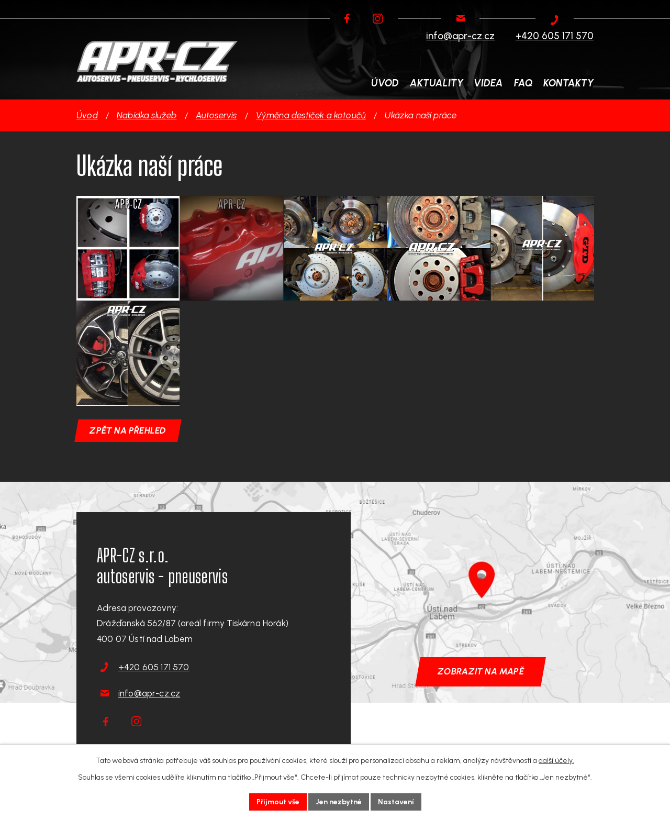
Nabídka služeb (146, 115)
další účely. (556, 760)
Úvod (87, 115)
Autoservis (216, 115)
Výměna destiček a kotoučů (311, 115)
